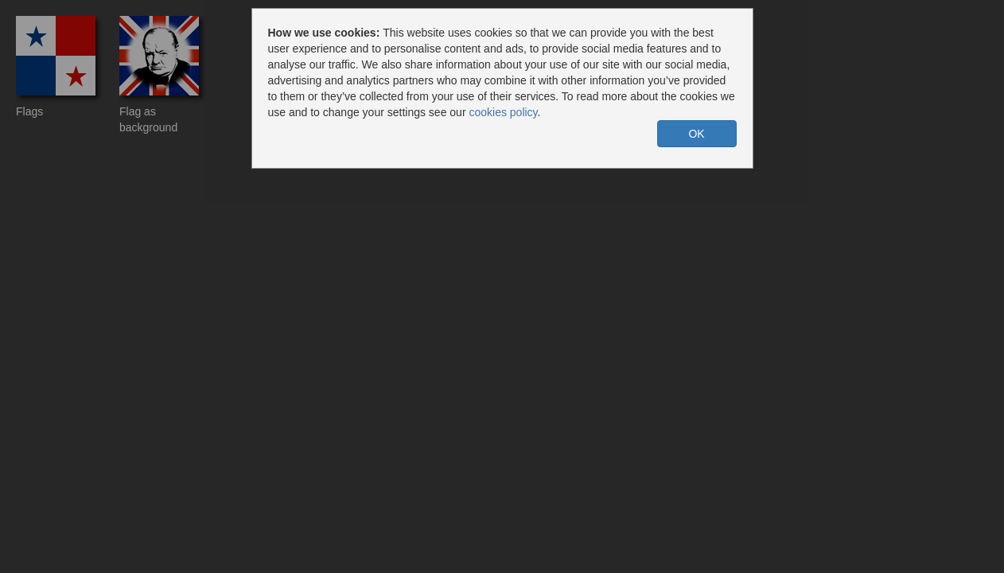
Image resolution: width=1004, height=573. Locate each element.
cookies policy (503, 112)
